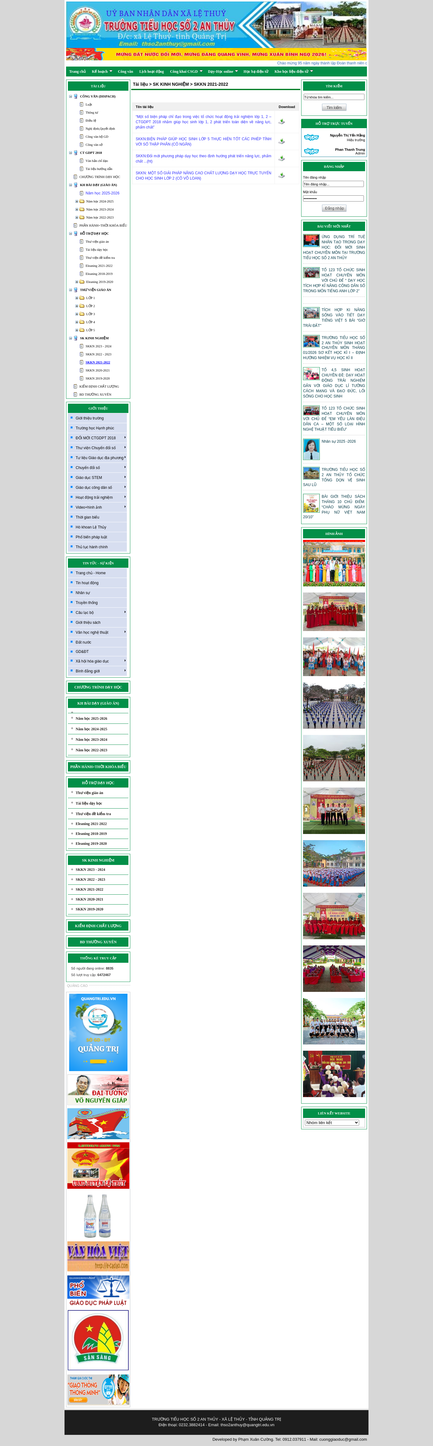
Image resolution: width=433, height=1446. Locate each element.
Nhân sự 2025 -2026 (339, 441)
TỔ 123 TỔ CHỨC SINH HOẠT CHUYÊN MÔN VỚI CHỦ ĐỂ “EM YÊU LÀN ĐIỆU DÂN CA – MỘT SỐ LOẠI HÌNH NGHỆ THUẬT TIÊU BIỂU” (334, 419)
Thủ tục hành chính (92, 547)
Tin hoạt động (87, 583)
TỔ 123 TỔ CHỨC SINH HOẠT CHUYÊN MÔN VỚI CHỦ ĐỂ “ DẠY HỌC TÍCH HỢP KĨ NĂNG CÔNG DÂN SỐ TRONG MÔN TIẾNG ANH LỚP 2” (334, 280)
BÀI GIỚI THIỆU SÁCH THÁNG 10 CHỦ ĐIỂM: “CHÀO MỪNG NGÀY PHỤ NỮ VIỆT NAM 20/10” (334, 506)
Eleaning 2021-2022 (99, 265)
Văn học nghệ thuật (101, 632)
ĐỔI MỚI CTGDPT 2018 (101, 437)
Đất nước (83, 642)
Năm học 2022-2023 (100, 217)
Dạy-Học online (223, 71)
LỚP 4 (90, 322)
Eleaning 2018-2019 (99, 274)
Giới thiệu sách (88, 622)
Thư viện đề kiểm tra (100, 257)
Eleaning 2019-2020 (99, 282)
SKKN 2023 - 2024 (98, 346)
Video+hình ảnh (101, 507)
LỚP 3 (90, 314)
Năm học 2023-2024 (100, 209)
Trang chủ (77, 71)
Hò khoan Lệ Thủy (91, 527)
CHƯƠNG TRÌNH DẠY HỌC (99, 177)
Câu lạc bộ (101, 612)
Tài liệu (140, 84)
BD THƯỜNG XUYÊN (95, 394)
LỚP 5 (90, 330)
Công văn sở (94, 144)
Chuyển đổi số (101, 467)
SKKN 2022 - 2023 (98, 354)
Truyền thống (87, 603)
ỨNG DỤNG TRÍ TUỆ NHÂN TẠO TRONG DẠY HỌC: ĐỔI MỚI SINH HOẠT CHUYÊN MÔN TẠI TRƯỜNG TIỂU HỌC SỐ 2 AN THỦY (334, 247)
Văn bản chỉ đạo (97, 161)
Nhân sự (83, 593)
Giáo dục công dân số (101, 487)
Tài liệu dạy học (97, 249)
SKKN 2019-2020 (98, 378)
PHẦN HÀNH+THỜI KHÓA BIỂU (103, 225)
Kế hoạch (102, 71)
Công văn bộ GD (97, 136)
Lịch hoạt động (151, 71)
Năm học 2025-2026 (102, 193)
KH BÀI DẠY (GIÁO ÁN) (98, 185)
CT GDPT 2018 (91, 152)
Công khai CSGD (186, 71)
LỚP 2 (90, 306)
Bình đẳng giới (101, 670)
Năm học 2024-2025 (100, 201)
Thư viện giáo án (97, 241)
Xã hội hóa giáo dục (101, 660)
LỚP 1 (90, 298)
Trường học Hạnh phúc (95, 428)
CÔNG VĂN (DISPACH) (97, 96)
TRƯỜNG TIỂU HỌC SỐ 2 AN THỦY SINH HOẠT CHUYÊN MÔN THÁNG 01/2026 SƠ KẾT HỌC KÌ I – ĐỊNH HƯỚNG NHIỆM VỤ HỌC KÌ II (334, 348)
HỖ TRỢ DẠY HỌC (94, 233)
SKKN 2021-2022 (98, 362)
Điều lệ (91, 120)
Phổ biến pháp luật (91, 537)
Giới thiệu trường (90, 418)
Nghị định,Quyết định (100, 128)
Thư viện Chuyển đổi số (101, 447)
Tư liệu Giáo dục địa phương (101, 457)
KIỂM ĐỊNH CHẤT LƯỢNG (99, 386)
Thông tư (92, 112)
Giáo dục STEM (101, 477)
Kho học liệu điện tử (294, 71)
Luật (89, 104)
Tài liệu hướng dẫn (99, 169)
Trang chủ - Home (91, 573)
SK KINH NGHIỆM (94, 338)
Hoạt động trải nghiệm (101, 497)
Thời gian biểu (87, 517)
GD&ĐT (82, 651)
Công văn (125, 71)
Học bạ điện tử (255, 71)
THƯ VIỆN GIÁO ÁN (95, 290)
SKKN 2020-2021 (98, 370)
